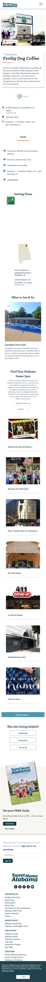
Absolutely (23, 733)
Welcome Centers (12, 939)
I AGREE (23, 977)
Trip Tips (9, 942)
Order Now (9, 823)
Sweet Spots (10, 903)
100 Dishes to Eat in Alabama (17, 908)
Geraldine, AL (20, 275)
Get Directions (11, 113)
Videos (8, 916)
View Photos (12, 41)
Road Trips (9, 900)
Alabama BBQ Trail (13, 911)
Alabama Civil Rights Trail (16, 926)
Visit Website (8, 62)
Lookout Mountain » (22, 272)
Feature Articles (12, 913)
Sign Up (8, 861)
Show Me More (23, 715)
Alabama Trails (11, 934)
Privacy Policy (8, 970)
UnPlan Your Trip (12, 897)
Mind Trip (9, 905)
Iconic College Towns (14, 957)
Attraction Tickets (13, 944)
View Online (10, 829)
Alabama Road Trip (13, 924)
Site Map (9, 947)
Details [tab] (23, 137)
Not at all (23, 747)
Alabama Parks (11, 936)
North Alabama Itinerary (15, 955)
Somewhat (22, 740)
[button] (6, 322)
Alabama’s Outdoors (13, 960)
